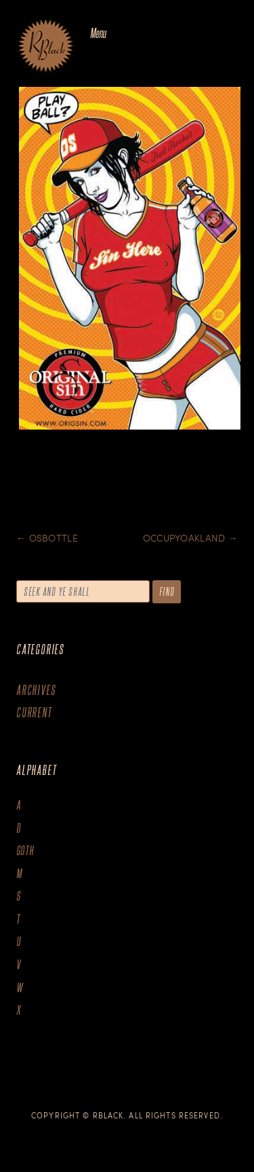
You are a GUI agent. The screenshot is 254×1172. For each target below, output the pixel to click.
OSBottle (47, 537)
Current (34, 712)
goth (25, 850)
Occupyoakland (190, 537)
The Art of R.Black (45, 46)
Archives (36, 690)
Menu (98, 33)
